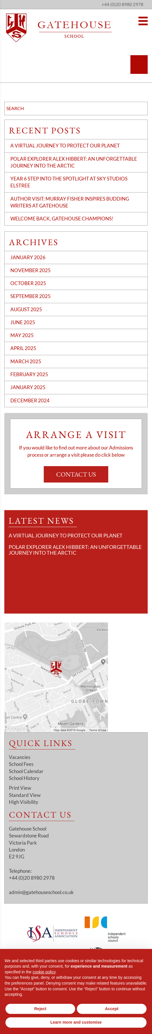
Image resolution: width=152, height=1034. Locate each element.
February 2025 (29, 374)
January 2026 (27, 257)
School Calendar (26, 771)
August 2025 (26, 309)
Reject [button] (40, 1008)
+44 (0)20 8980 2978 (122, 4)
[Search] (139, 64)
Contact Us (76, 474)
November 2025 (30, 270)
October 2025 (28, 283)
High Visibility (23, 802)
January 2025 (27, 387)
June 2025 (22, 322)
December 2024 (30, 400)
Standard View (25, 795)
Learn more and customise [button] (76, 1022)
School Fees (21, 764)
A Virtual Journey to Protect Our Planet (65, 146)
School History (24, 778)
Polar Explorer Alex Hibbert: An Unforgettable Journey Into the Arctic (75, 550)
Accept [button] (112, 1008)
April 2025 (23, 348)
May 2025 (22, 335)
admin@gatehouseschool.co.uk (41, 892)
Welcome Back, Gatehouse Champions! (61, 219)
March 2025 (25, 361)
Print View (20, 788)
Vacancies (19, 757)
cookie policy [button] (44, 972)
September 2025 (30, 296)
